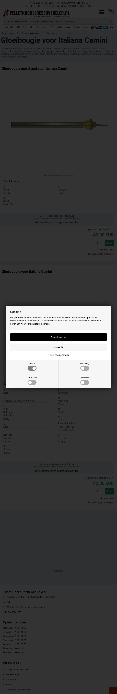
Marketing (84, 366)
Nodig (32, 366)
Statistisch (84, 381)
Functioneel (32, 381)
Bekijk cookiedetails (58, 355)
